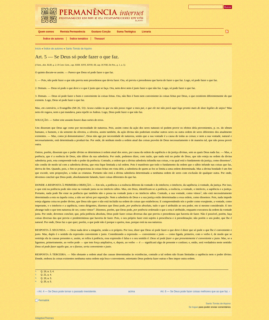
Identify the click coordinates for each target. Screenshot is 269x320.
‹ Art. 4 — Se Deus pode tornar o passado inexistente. (67, 291)
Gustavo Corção (101, 31)
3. (36, 278)
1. (36, 271)
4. (36, 281)
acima (131, 291)
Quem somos (46, 31)
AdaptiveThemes (44, 318)
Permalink (43, 300)
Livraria (146, 31)
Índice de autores (53, 38)
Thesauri (99, 38)
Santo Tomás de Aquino (79, 48)
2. (36, 274)
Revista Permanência (72, 31)
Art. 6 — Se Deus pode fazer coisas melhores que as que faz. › (195, 291)
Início (38, 48)
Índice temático (79, 38)
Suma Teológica (126, 31)
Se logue (193, 307)
